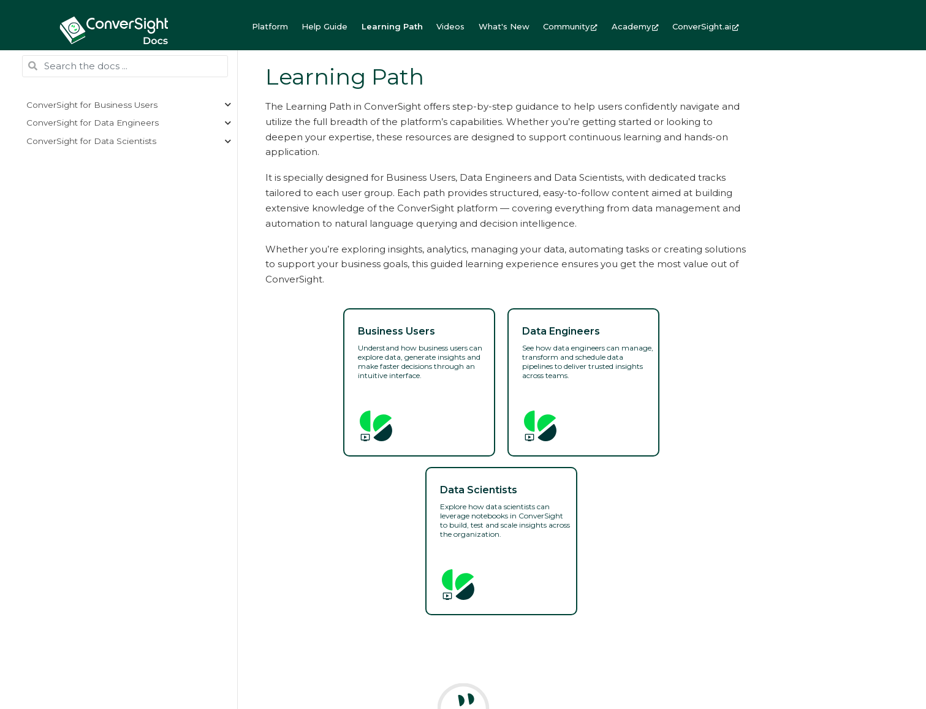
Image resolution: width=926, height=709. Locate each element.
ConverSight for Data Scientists (91, 141)
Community (570, 26)
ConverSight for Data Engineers (92, 122)
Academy (635, 26)
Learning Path (392, 26)
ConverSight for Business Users (91, 105)
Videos (450, 26)
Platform (270, 26)
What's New (504, 26)
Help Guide (324, 26)
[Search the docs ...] (125, 66)
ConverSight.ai (705, 26)
